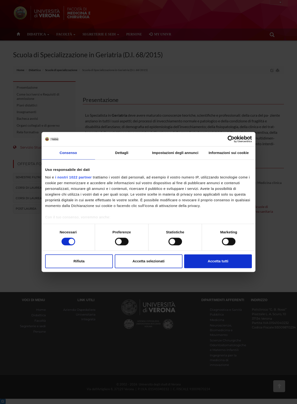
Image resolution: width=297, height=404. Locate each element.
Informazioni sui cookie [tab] (229, 153)
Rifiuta (79, 261)
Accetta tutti (218, 261)
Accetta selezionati (148, 261)
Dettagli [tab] (122, 153)
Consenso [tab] (68, 153)
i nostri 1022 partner (73, 177)
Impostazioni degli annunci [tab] (175, 153)
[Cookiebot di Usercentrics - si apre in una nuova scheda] (231, 139)
